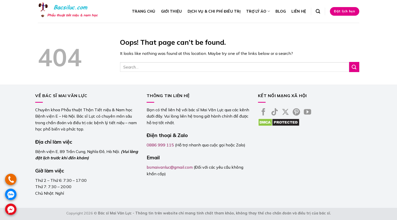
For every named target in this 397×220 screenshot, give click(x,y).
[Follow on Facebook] (263, 112)
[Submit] (354, 67)
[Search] (318, 11)
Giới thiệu (171, 11)
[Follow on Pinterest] (296, 112)
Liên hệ (298, 11)
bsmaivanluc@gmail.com (170, 167)
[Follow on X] (285, 112)
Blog (280, 11)
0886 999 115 (160, 144)
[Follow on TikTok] (274, 112)
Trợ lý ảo (258, 11)
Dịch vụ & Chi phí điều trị (214, 11)
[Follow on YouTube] (307, 112)
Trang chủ (143, 11)
